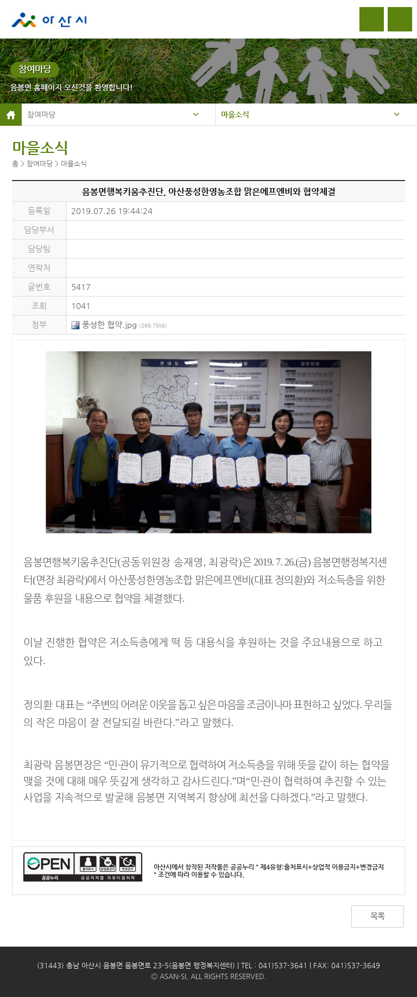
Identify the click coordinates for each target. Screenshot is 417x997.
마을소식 (235, 114)
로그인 (371, 19)
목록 (377, 916)
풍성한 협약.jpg (119, 324)
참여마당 (41, 114)
